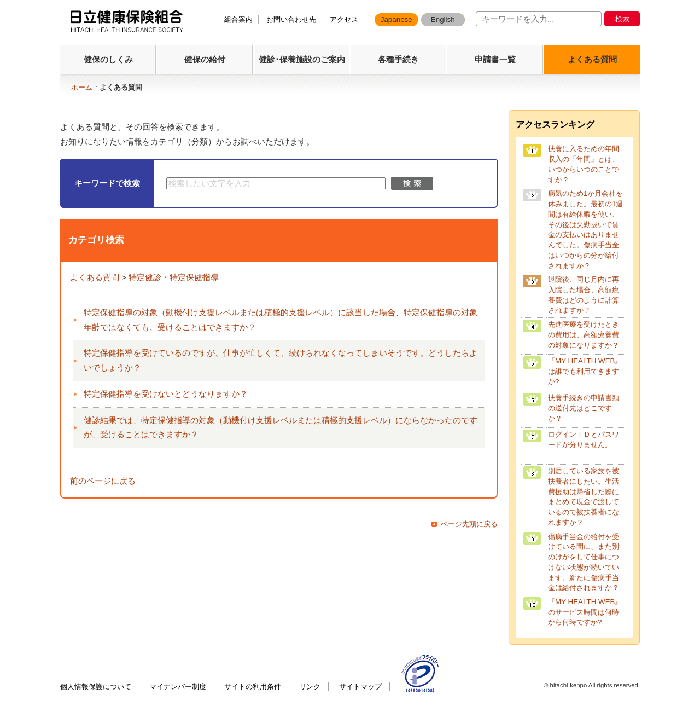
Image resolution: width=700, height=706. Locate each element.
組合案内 (238, 19)
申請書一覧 (495, 59)
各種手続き (398, 59)
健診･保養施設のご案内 (302, 59)
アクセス (344, 19)
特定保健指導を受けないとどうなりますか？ (166, 394)
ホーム (81, 87)
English (443, 19)
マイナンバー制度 (177, 686)
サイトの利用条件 (252, 686)
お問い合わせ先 (291, 19)
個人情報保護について (95, 686)
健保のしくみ (108, 59)
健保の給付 (204, 59)
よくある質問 (592, 59)
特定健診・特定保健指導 (174, 277)
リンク (309, 686)
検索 (622, 19)
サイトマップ (360, 686)
